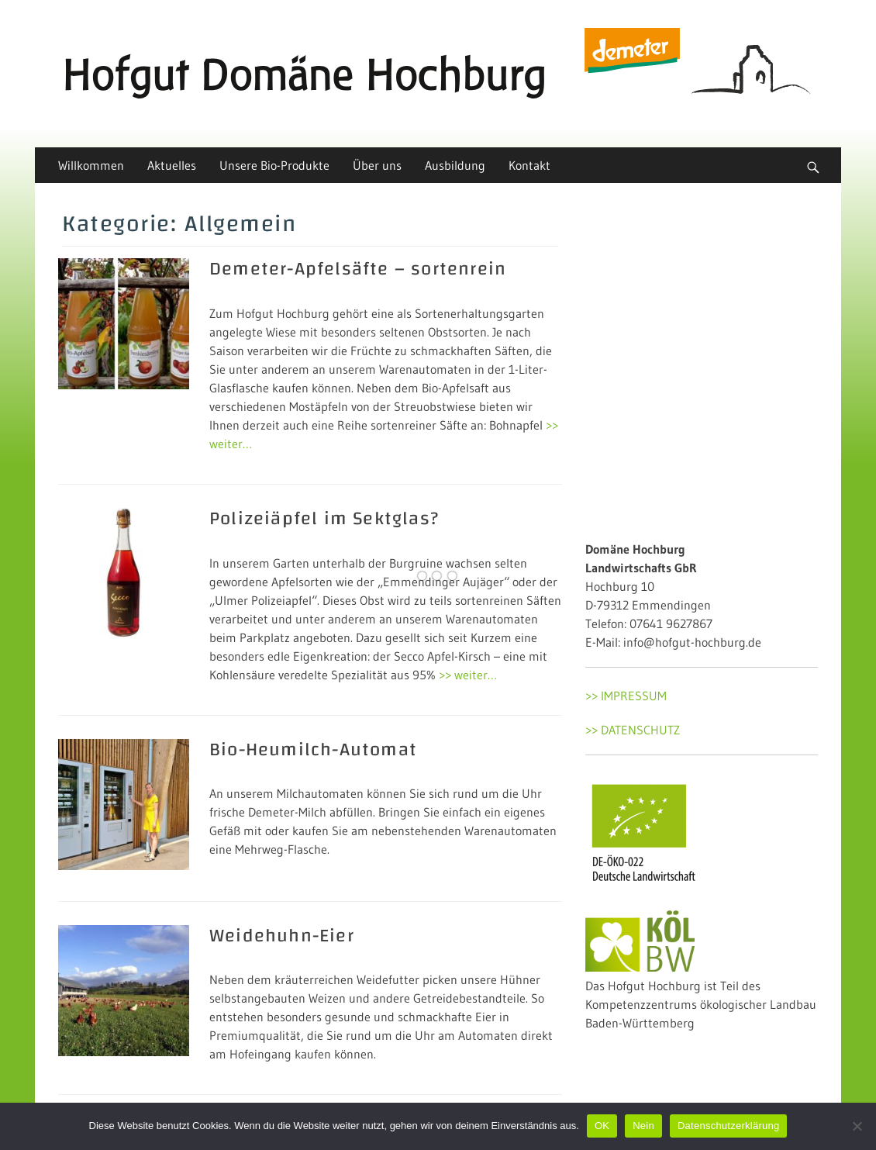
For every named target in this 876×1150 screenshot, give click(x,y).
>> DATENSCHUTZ (632, 729)
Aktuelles (171, 165)
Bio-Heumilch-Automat (313, 750)
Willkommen (91, 165)
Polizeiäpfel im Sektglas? (324, 519)
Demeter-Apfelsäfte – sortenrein (357, 269)
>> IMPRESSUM (626, 695)
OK (602, 1125)
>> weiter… (468, 674)
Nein (643, 1125)
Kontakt (529, 165)
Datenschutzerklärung (728, 1125)
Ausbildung (455, 165)
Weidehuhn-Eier (281, 936)
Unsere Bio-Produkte (274, 165)
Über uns (377, 165)
